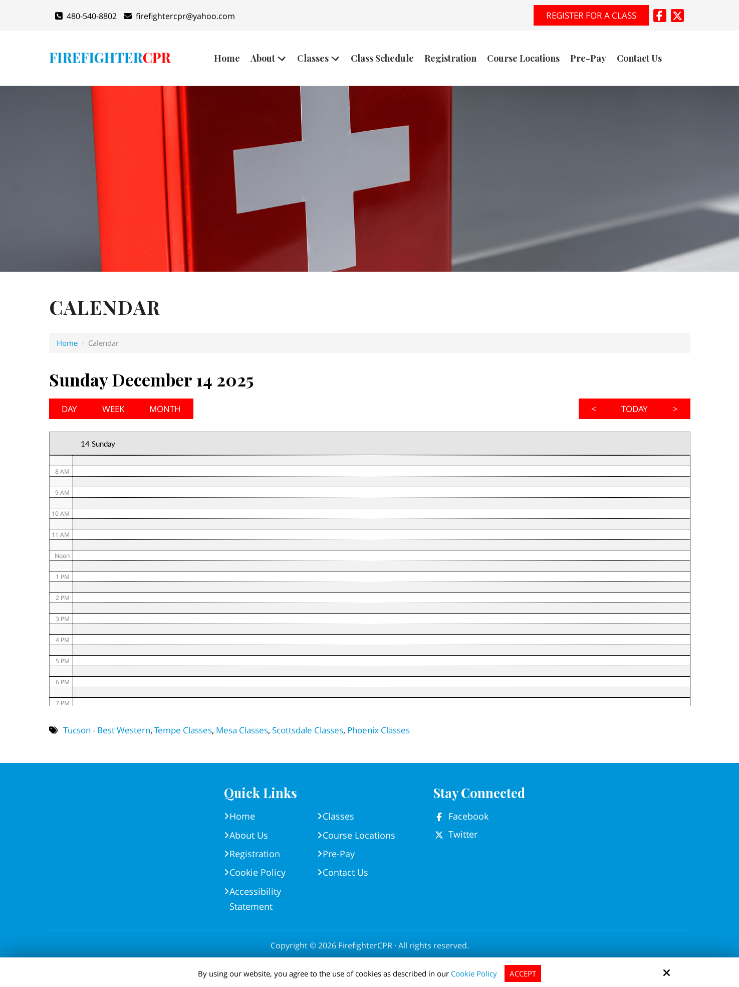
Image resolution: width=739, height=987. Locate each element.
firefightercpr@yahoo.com (179, 16)
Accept (523, 973)
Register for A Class (591, 15)
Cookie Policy (474, 973)
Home (67, 343)
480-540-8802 (86, 16)
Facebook (468, 816)
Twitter (462, 834)
